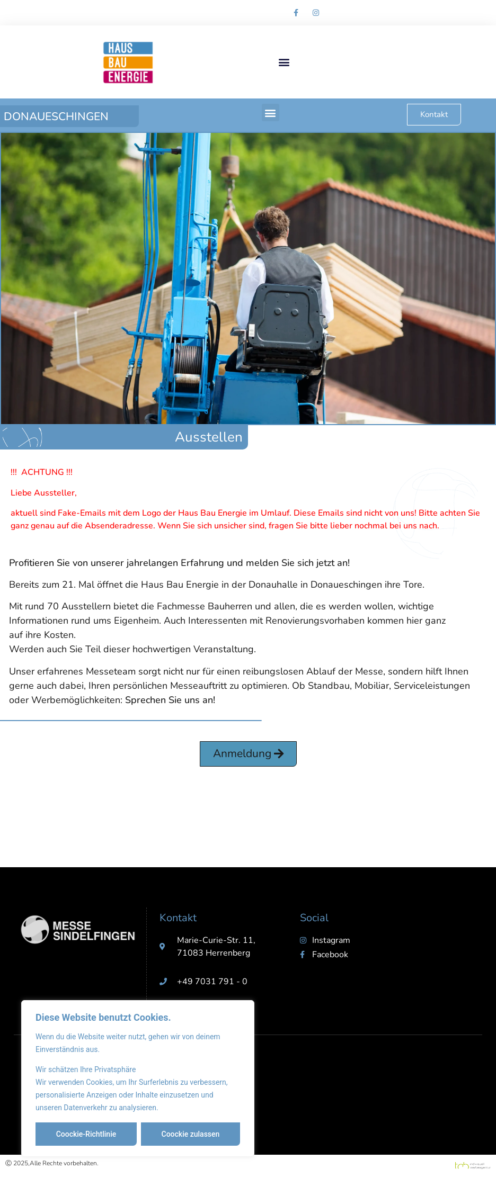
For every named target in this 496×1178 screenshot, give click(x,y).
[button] (284, 62)
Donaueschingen (56, 116)
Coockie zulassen (191, 1134)
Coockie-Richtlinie (86, 1134)
